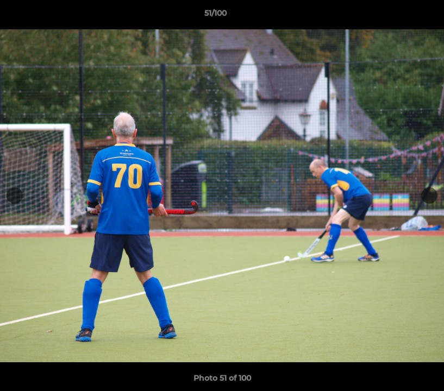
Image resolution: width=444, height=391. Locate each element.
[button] (398, 16)
